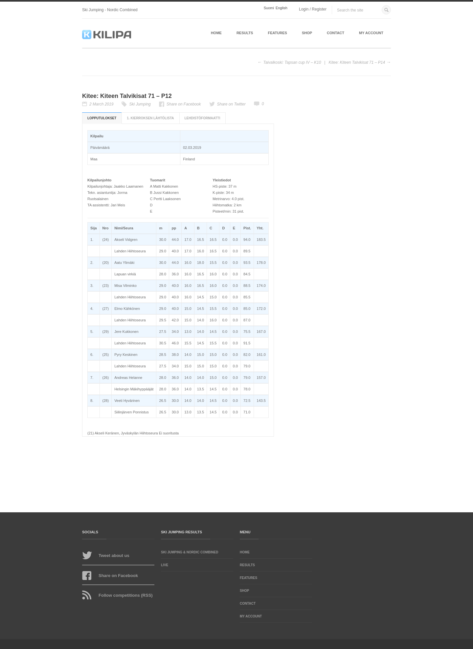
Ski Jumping (139, 104)
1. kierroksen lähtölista (150, 118)
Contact (335, 33)
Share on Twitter (231, 104)
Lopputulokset (101, 118)
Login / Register (313, 9)
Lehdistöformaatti (202, 118)
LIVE (164, 565)
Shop (307, 33)
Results (244, 33)
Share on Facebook (184, 104)
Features (277, 33)
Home (216, 33)
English (281, 8)
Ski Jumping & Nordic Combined (189, 552)
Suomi (269, 8)
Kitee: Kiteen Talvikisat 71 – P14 (356, 62)
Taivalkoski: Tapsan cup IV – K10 (292, 62)
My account (371, 33)
